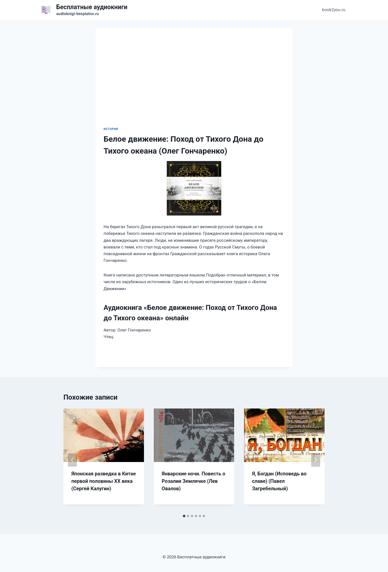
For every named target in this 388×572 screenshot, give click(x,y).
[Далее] (315, 460)
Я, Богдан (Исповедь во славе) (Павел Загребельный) (279, 481)
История (111, 129)
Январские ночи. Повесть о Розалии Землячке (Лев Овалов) (193, 481)
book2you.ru (333, 9)
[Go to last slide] (72, 460)
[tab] (184, 516)
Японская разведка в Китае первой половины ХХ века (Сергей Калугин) (103, 481)
